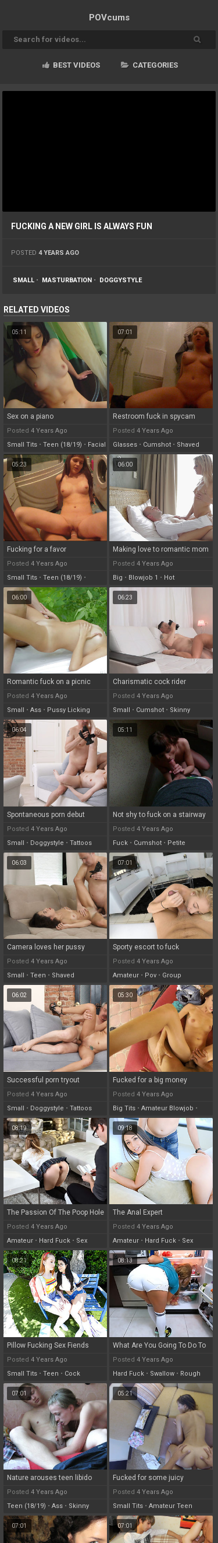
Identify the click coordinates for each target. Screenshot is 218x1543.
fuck (120, 843)
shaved (188, 444)
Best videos (71, 65)
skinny (180, 710)
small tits (22, 444)
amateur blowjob (167, 1108)
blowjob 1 (143, 577)
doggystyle (120, 280)
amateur (126, 975)
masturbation (67, 280)
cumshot (157, 444)
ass (35, 710)
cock (72, 1373)
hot (169, 577)
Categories (149, 65)
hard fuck (54, 1240)
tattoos (81, 843)
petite (176, 843)
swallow (162, 1373)
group (171, 975)
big (118, 577)
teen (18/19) (62, 444)
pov (150, 975)
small (23, 280)
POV (109, 17)
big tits (124, 1108)
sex (81, 1240)
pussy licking (68, 710)
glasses (125, 444)
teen (38, 975)
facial (97, 444)
